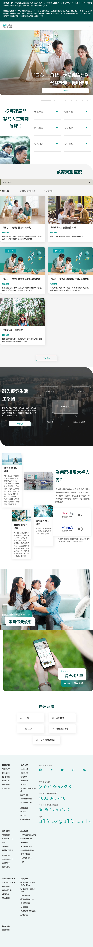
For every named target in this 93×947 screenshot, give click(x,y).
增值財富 (77, 111)
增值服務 (24, 842)
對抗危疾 (47, 143)
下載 (22, 861)
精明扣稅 (77, 143)
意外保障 (24, 780)
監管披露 (24, 914)
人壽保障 (24, 769)
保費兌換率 (25, 854)
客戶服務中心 (8, 838)
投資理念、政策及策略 (28, 890)
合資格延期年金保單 (28, 789)
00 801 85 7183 (54, 809)
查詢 (4, 842)
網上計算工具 (26, 802)
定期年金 (24, 794)
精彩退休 (77, 127)
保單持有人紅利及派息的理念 (28, 883)
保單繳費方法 (26, 846)
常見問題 (6, 867)
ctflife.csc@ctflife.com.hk (65, 821)
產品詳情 (65, 90)
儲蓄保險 (24, 776)
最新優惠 (6, 930)
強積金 (23, 811)
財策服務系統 (26, 838)
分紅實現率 (25, 895)
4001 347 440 (52, 798)
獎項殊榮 (6, 894)
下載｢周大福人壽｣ (28, 834)
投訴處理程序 (8, 850)
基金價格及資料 (27, 850)
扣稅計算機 (25, 819)
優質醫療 (47, 127)
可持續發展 (7, 890)
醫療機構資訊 (8, 859)
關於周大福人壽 (9, 882)
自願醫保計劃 (26, 798)
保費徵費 (24, 907)
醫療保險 (24, 773)
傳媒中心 (6, 886)
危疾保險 (24, 784)
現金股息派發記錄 (28, 910)
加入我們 (6, 898)
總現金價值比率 (27, 899)
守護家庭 (47, 111)
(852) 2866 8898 (55, 786)
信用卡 (23, 815)
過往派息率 (25, 903)
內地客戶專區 (26, 858)
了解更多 (46, 358)
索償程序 (6, 863)
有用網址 (6, 846)
